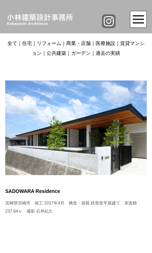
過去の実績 (108, 53)
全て (12, 43)
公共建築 (56, 53)
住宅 (27, 43)
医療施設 (105, 43)
